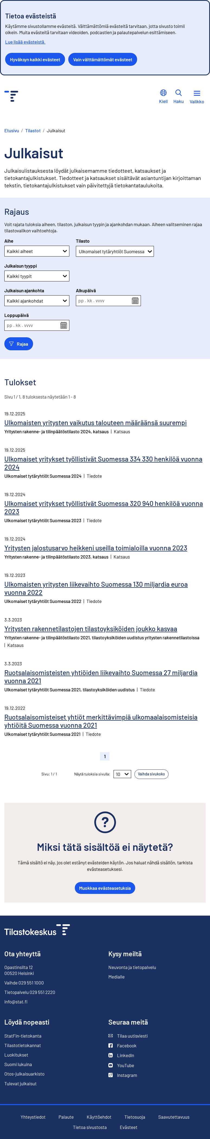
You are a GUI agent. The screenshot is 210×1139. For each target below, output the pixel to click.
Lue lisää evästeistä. (25, 41)
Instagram (122, 1075)
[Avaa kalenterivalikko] (135, 300)
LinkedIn (121, 1055)
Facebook (122, 1045)
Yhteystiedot (33, 1116)
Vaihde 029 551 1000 (24, 982)
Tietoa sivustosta (90, 1127)
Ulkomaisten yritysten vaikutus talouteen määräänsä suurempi (95, 422)
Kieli (163, 96)
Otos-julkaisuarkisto (24, 1074)
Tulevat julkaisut (20, 1083)
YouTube (121, 1065)
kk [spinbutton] (89, 300)
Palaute (66, 1117)
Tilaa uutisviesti (128, 1036)
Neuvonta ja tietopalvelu (132, 967)
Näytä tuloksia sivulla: (92, 774)
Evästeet (128, 1127)
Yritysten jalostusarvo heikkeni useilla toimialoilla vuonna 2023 (95, 548)
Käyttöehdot (99, 1117)
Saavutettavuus (173, 1117)
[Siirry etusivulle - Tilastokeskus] (11, 97)
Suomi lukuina (18, 1064)
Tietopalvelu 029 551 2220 (29, 992)
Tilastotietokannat (22, 1045)
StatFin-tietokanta (22, 1036)
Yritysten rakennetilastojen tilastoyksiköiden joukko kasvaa (90, 628)
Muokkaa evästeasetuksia (105, 888)
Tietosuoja (134, 1117)
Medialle (116, 976)
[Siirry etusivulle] (37, 930)
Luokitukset (16, 1054)
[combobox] (79, 251)
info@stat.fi (16, 1001)
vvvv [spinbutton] (100, 300)
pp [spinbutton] (81, 300)
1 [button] (105, 756)
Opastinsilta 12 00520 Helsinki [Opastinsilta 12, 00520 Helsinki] (19, 970)
